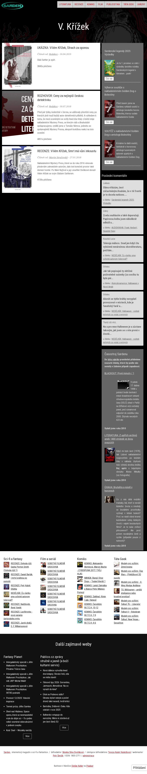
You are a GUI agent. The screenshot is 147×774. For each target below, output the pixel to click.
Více (27, 736)
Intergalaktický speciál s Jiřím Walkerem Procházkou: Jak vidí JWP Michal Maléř (19, 677)
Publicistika (103, 5)
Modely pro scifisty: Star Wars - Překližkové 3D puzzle (128, 574)
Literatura (40, 5)
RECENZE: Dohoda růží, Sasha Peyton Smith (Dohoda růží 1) (18, 567)
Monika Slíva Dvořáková (73, 752)
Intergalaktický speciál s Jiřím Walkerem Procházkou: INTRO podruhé (19, 689)
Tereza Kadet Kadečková (119, 752)
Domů (5, 39)
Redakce (53, 54)
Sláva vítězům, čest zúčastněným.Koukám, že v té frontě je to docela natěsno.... (122, 191)
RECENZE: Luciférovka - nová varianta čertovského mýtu (18, 615)
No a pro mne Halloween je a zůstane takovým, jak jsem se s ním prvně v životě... (122, 330)
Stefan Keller (77, 766)
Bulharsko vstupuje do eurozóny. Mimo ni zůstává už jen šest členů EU (56, 718)
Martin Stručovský (58, 157)
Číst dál (109, 78)
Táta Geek (123, 5)
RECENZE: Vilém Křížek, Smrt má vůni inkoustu (66, 151)
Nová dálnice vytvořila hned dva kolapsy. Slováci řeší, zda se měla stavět (56, 674)
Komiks (73, 5)
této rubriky (113, 359)
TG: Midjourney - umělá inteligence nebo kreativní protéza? (128, 593)
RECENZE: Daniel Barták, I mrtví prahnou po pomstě (18, 578)
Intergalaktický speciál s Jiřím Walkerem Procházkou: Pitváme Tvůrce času (19, 665)
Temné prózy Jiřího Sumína (18, 706)
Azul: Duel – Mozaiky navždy (19, 730)
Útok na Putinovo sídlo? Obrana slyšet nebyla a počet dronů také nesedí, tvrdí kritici (56, 698)
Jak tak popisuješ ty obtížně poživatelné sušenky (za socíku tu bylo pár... (121, 275)
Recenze (58, 5)
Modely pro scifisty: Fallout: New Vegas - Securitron (127, 619)
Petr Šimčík (58, 755)
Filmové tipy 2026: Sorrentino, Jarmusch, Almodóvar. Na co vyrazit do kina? (56, 686)
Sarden (7, 752)
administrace (88, 755)
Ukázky (139, 5)
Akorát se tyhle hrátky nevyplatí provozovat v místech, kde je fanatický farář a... (119, 302)
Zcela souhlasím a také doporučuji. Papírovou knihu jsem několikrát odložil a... (121, 219)
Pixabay (89, 766)
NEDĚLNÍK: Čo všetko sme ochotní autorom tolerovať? (17, 596)
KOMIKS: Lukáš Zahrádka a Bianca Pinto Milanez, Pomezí (92, 589)
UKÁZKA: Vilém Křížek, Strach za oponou (63, 48)
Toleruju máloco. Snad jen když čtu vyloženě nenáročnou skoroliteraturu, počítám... (122, 247)
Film (87, 5)
